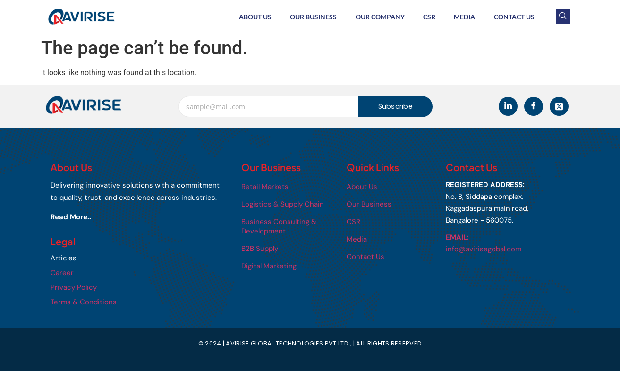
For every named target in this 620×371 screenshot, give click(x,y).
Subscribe (395, 107)
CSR (429, 17)
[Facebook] (533, 106)
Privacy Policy (74, 287)
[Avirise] (83, 105)
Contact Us (514, 17)
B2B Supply (259, 248)
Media (464, 17)
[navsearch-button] (563, 16)
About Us (254, 17)
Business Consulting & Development (278, 226)
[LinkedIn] (508, 106)
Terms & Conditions (84, 302)
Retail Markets (265, 186)
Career (62, 272)
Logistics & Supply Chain (282, 204)
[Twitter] (559, 106)
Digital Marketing (269, 266)
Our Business (312, 17)
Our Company (379, 17)
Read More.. (71, 217)
